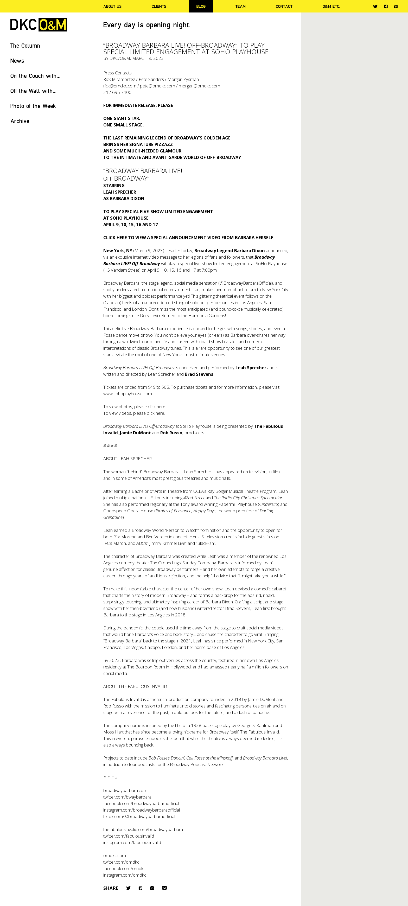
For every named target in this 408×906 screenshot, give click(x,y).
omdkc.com (114, 855)
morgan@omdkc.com (199, 86)
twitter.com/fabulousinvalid (128, 836)
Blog (201, 6)
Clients (159, 6)
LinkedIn (152, 888)
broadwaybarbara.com (125, 790)
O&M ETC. (331, 6)
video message (163, 257)
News (17, 60)
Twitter (375, 6)
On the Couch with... (35, 75)
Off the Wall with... (33, 90)
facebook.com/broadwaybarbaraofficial (141, 803)
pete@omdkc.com (157, 86)
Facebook (386, 6)
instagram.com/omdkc (124, 875)
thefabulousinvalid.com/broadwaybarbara (143, 829)
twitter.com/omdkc (121, 862)
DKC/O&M (38, 24)
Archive (19, 120)
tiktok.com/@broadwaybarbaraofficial (139, 816)
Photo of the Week (33, 105)
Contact (284, 6)
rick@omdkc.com (119, 86)
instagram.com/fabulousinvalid (132, 842)
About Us (112, 6)
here (161, 407)
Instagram (396, 6)
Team (240, 6)
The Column (25, 45)
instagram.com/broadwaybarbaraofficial (141, 810)
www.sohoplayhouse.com (127, 394)
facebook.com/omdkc (124, 868)
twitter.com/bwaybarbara (127, 797)
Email (164, 888)
